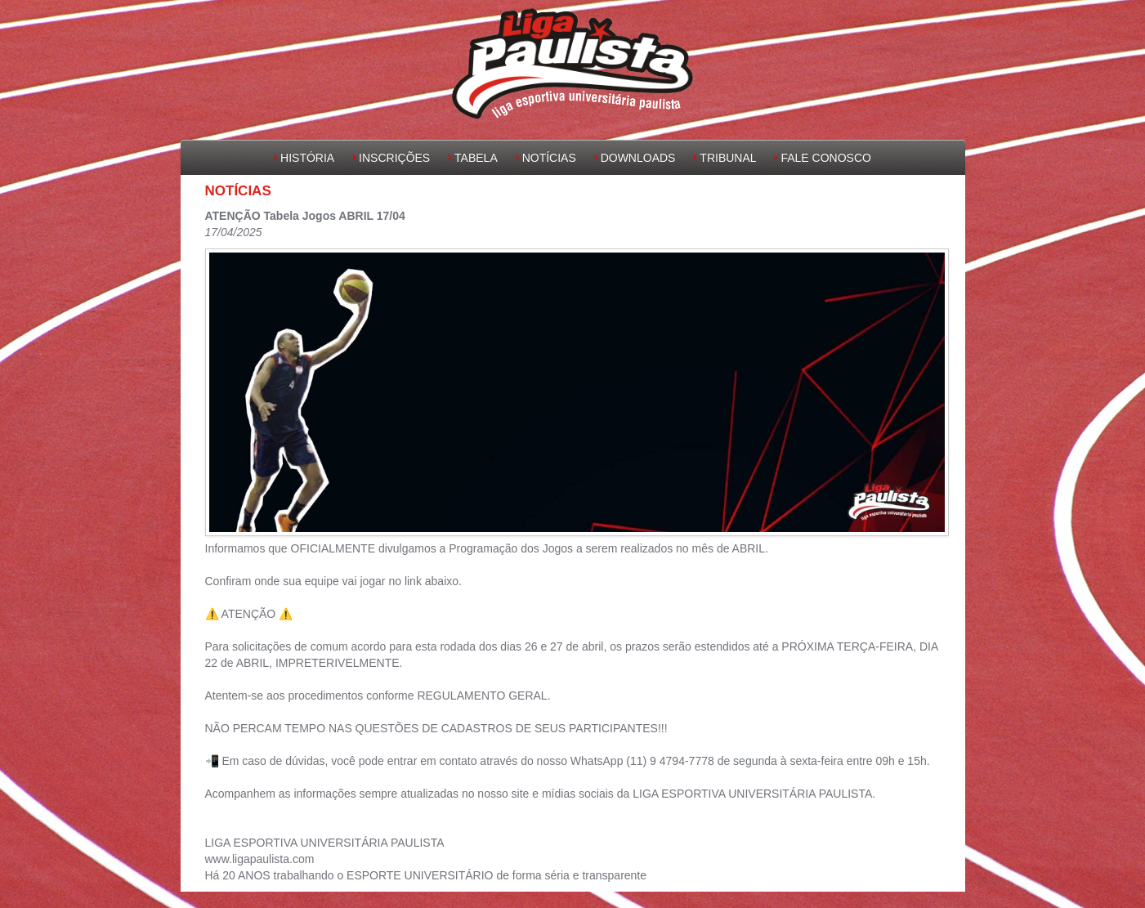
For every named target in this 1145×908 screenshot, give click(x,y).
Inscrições (394, 157)
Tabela (476, 157)
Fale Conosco (825, 157)
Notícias (549, 157)
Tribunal (728, 157)
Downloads (638, 157)
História (307, 157)
